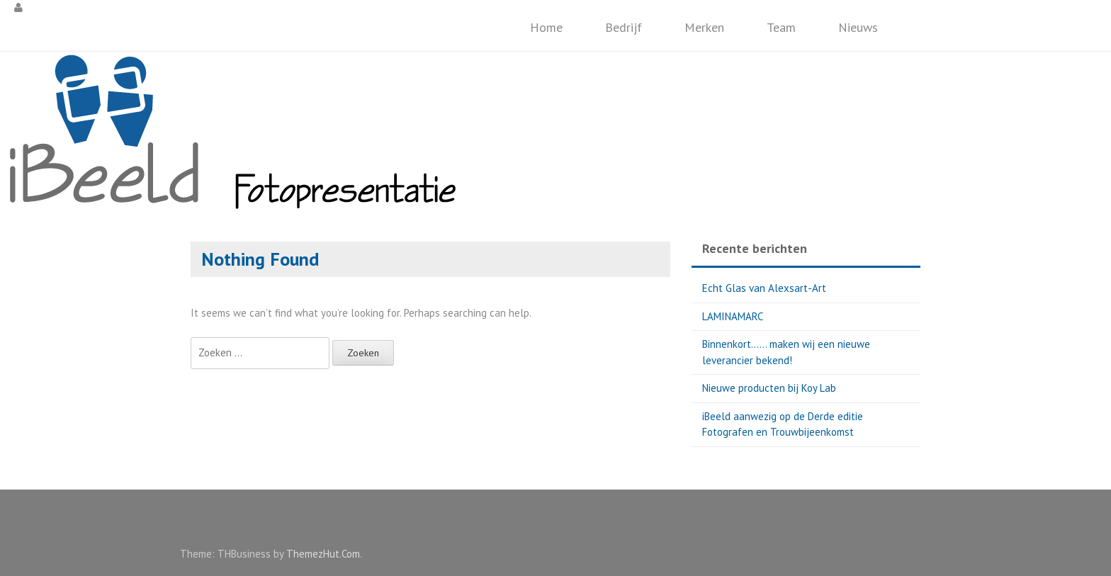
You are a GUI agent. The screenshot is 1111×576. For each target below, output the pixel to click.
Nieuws (858, 27)
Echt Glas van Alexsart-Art (764, 288)
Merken (704, 27)
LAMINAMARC (732, 316)
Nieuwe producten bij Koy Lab (769, 388)
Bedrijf (623, 27)
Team (781, 27)
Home (546, 27)
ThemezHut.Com (323, 553)
